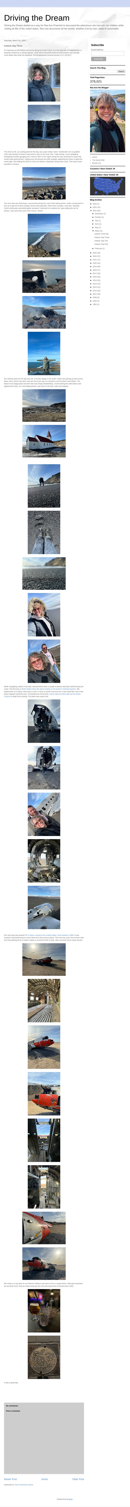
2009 (95, 297)
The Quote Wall (98, 160)
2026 (95, 204)
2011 (95, 294)
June (97, 224)
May (97, 227)
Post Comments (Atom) (24, 1485)
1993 (95, 301)
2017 (95, 273)
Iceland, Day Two (101, 241)
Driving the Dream (37, 17)
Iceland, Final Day (101, 234)
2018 (95, 270)
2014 (95, 284)
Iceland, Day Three (101, 237)
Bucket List (96, 163)
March (97, 231)
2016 (95, 277)
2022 (95, 256)
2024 (95, 211)
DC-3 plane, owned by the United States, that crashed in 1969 (49, 935)
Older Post (78, 1479)
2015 (95, 280)
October (98, 217)
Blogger (70, 1499)
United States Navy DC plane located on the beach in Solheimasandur (48, 689)
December (99, 214)
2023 (95, 253)
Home (44, 1479)
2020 (95, 263)
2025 (95, 207)
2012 (95, 291)
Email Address (97, 50)
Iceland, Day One (101, 244)
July (97, 221)
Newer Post (10, 1479)
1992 (95, 304)
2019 (95, 266)
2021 (95, 260)
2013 (95, 287)
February (99, 248)
